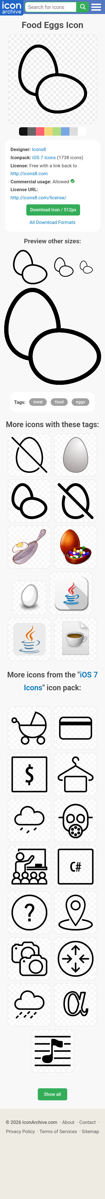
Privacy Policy (20, 1131)
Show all (52, 1094)
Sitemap (90, 1131)
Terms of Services (58, 1131)
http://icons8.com (29, 173)
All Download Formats (52, 222)
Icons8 (39, 149)
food (59, 401)
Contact (87, 1122)
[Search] (82, 7)
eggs (80, 401)
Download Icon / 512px (53, 209)
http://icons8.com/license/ (39, 197)
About (68, 1122)
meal (38, 401)
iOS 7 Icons (44, 157)
